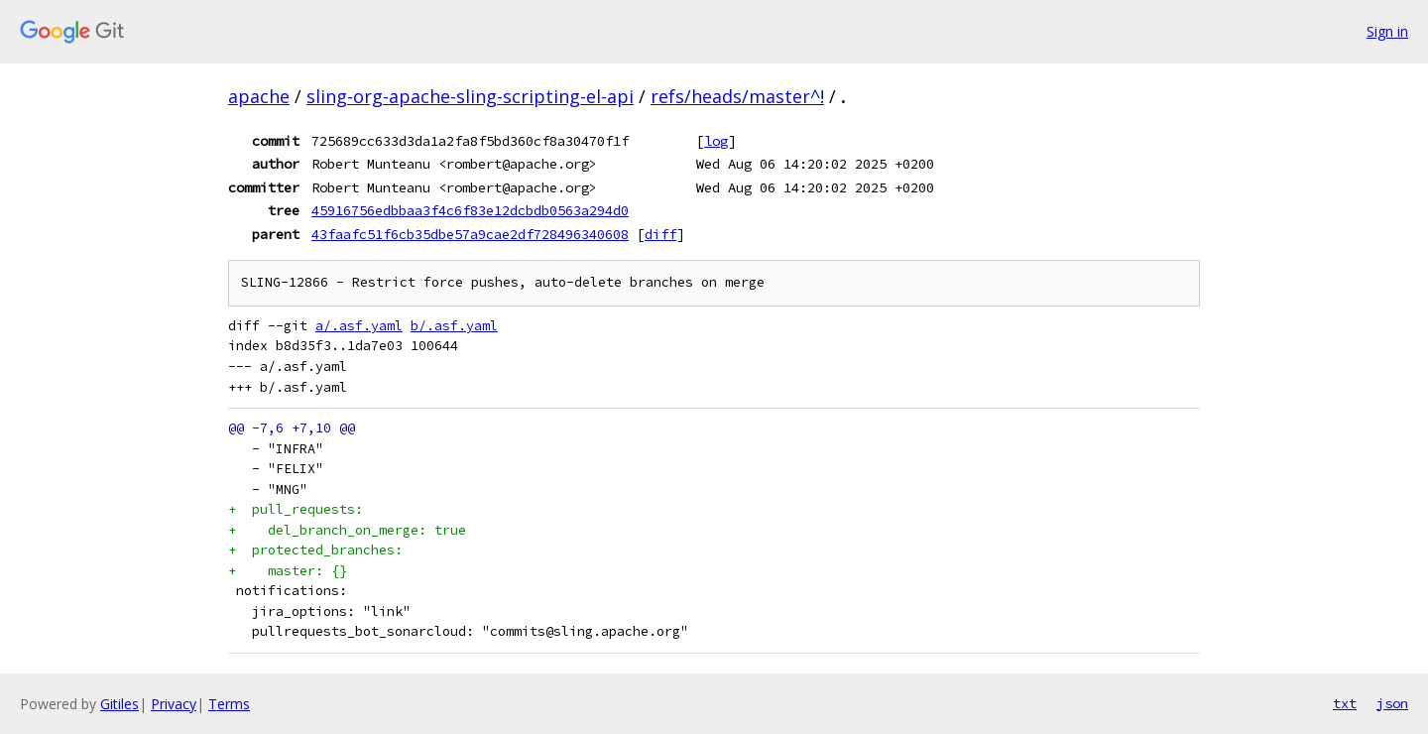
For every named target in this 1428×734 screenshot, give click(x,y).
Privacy (173, 703)
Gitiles (119, 703)
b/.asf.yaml (454, 325)
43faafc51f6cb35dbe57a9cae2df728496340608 (470, 234)
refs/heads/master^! (737, 96)
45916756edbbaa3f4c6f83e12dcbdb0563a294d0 (470, 210)
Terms (229, 703)
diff (660, 234)
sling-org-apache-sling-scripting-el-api (470, 96)
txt (1345, 703)
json (1392, 703)
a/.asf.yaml (359, 325)
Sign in (1387, 31)
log (716, 141)
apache (259, 96)
